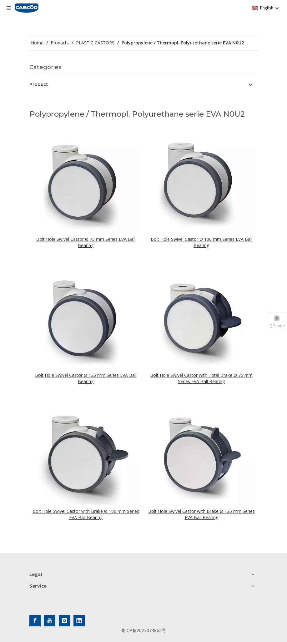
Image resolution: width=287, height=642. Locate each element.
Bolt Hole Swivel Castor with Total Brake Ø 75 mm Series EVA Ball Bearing (201, 378)
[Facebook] (35, 620)
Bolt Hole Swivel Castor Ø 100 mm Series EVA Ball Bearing (201, 242)
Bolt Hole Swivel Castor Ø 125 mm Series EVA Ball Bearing (86, 378)
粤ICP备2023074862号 (143, 630)
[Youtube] (49, 620)
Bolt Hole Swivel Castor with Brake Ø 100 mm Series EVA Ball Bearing (86, 514)
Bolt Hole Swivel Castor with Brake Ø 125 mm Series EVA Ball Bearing (201, 514)
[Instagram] (64, 620)
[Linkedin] (79, 620)
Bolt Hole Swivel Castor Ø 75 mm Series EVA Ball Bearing (85, 242)
